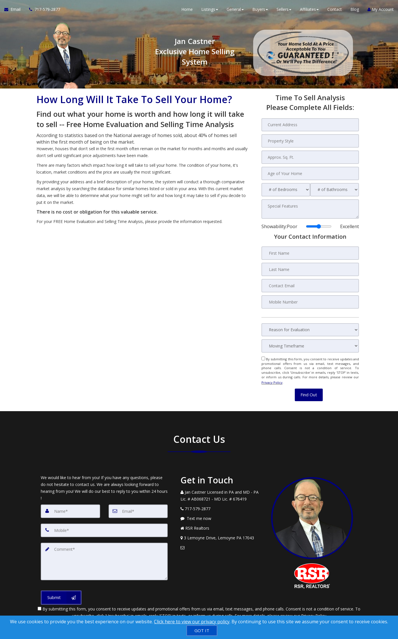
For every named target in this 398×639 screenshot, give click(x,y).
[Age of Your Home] (310, 172)
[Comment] (104, 556)
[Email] (138, 506)
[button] (309, 390)
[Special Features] (310, 207)
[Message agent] (221, 514)
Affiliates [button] (309, 11)
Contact (334, 11)
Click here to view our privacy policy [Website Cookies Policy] (192, 621)
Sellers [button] (284, 11)
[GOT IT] (202, 630)
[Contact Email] (310, 283)
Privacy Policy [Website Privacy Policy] (272, 379)
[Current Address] (310, 124)
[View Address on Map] (221, 533)
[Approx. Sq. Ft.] (310, 156)
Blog (354, 11)
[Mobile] (104, 525)
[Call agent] (42, 11)
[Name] (70, 506)
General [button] (235, 11)
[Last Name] (310, 267)
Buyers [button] (260, 11)
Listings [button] (209, 11)
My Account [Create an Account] (380, 11)
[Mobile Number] (310, 299)
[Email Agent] (14, 11)
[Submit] (61, 591)
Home (187, 11)
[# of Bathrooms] (334, 189)
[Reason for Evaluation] (310, 327)
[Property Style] (310, 140)
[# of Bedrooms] (285, 189)
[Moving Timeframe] (310, 343)
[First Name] (310, 251)
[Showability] (319, 225)
